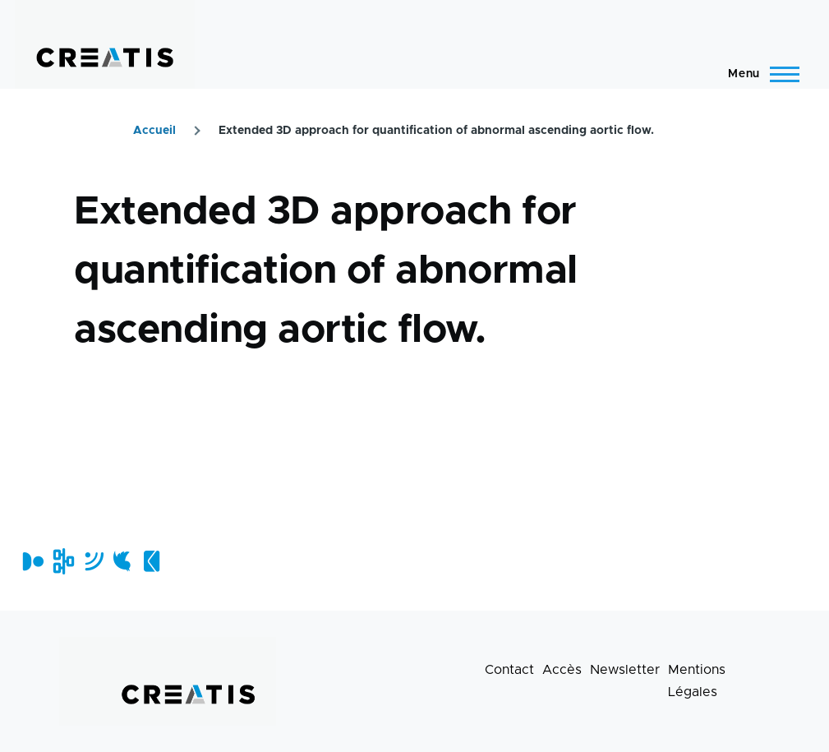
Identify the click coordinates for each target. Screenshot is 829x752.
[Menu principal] (758, 74)
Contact (509, 669)
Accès (562, 669)
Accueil (154, 130)
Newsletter (625, 669)
